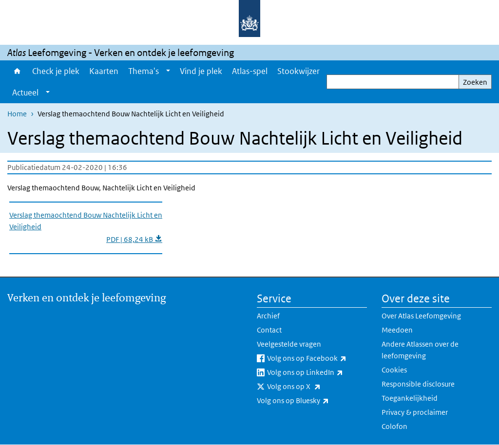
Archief (268, 315)
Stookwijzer (298, 71)
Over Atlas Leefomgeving (421, 315)
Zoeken (475, 82)
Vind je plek (201, 71)
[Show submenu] (168, 71)
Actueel (25, 92)
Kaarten (103, 71)
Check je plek (55, 71)
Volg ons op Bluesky (312, 401)
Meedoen (397, 329)
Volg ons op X (315, 386)
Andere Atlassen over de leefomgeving (420, 349)
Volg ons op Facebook (317, 358)
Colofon (394, 426)
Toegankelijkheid (410, 398)
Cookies (394, 369)
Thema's (143, 71)
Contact (269, 329)
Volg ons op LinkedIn (317, 372)
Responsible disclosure (418, 384)
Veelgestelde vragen (289, 344)
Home (17, 71)
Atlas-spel (250, 71)
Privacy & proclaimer (415, 412)
